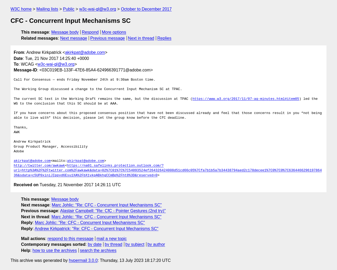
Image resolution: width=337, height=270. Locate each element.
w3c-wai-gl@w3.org (97, 9)
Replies (164, 38)
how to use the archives (55, 250)
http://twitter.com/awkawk (39, 165)
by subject (134, 244)
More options (114, 32)
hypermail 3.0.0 (83, 260)
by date (94, 244)
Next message (73, 38)
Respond (90, 32)
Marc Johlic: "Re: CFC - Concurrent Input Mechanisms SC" (107, 205)
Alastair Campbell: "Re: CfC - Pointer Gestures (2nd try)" (113, 211)
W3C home (21, 9)
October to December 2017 (146, 9)
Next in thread (141, 38)
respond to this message (70, 238)
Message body (65, 32)
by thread (113, 244)
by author (156, 244)
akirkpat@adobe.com (85, 52)
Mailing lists (47, 9)
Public (69, 9)
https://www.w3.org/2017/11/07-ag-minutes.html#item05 (245, 99)
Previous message (107, 38)
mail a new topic (112, 238)
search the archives (98, 250)
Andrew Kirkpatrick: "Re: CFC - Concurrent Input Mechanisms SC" (96, 228)
